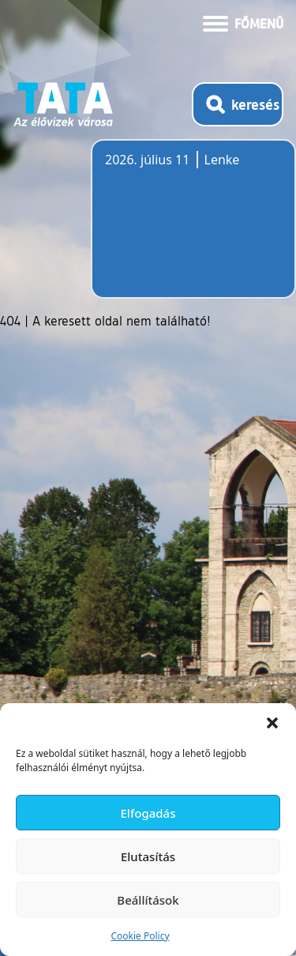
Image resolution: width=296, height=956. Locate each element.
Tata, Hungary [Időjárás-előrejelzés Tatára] (193, 228)
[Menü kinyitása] (243, 22)
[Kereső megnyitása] (237, 104)
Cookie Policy (140, 936)
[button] (272, 723)
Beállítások (147, 900)
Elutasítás (148, 856)
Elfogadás (148, 813)
